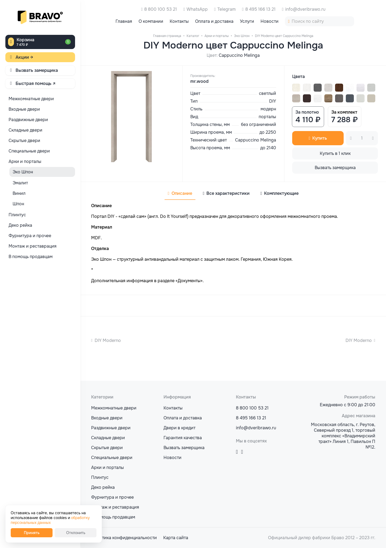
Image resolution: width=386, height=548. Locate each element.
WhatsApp (197, 9)
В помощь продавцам (113, 517)
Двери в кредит (179, 428)
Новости (172, 457)
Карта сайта (175, 537)
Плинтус (100, 477)
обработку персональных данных (50, 520)
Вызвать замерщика (37, 70)
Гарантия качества (183, 438)
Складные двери (108, 438)
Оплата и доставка (183, 418)
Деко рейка (103, 487)
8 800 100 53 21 (160, 9)
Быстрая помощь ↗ (36, 83)
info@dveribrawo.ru (305, 9)
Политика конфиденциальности (124, 537)
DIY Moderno (108, 340)
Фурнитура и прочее (112, 497)
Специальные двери (111, 457)
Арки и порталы (107, 467)
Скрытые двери (107, 447)
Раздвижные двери (111, 428)
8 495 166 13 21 (260, 9)
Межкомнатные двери (113, 408)
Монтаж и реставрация (115, 507)
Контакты (173, 408)
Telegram (226, 9)
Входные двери (107, 418)
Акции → (24, 57)
